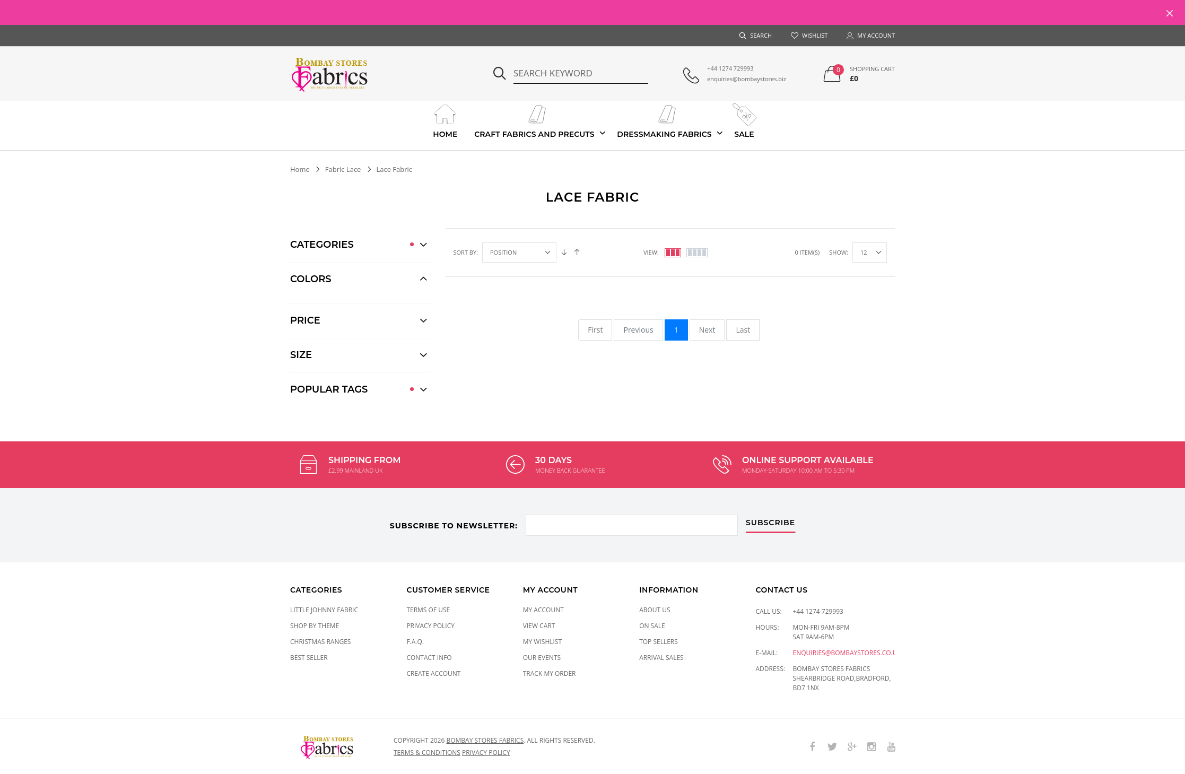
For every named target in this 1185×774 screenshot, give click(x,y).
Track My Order (549, 673)
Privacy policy (486, 752)
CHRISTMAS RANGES (320, 641)
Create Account (433, 673)
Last (743, 330)
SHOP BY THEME (314, 625)
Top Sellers (658, 641)
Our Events (542, 657)
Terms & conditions (427, 752)
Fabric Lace (343, 169)
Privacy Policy (430, 625)
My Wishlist (542, 641)
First (595, 330)
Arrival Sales (661, 657)
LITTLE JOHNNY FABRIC (324, 609)
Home (445, 120)
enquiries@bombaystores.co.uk (847, 652)
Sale (744, 120)
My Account (543, 609)
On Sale (652, 625)
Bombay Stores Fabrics (485, 740)
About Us (654, 609)
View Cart (539, 625)
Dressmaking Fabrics (664, 120)
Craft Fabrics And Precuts (534, 120)
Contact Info (428, 657)
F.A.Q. (415, 641)
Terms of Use (428, 609)
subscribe (770, 523)
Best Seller (309, 657)
